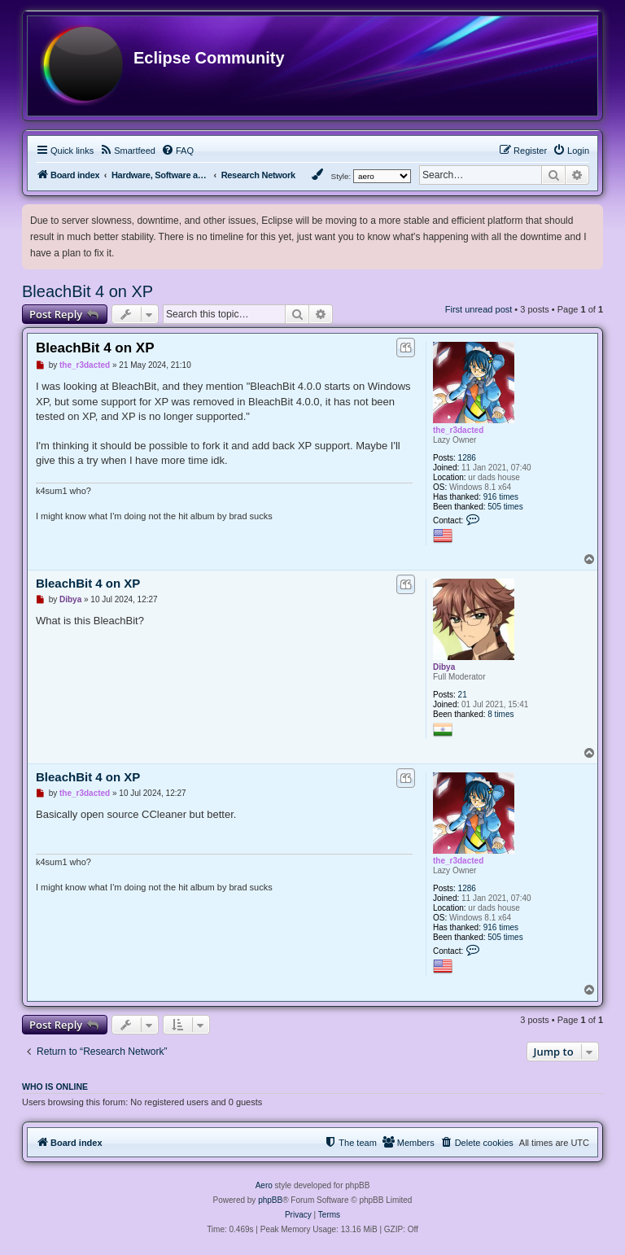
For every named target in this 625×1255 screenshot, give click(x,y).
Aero (264, 1185)
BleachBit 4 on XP (87, 291)
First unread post (479, 309)
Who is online (55, 1086)
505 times (504, 506)
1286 (467, 457)
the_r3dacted (458, 430)
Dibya (444, 666)
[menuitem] (127, 150)
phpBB (270, 1200)
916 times (500, 496)
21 (462, 694)
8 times (500, 714)
